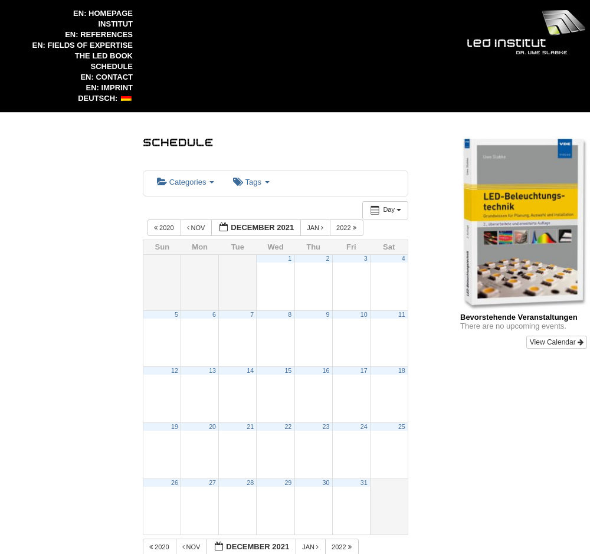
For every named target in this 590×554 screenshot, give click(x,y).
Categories (185, 182)
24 (364, 426)
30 (326, 482)
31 (364, 482)
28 (250, 482)
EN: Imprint (109, 87)
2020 (165, 227)
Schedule (111, 66)
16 (326, 370)
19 (174, 426)
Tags (251, 182)
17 (364, 370)
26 (174, 482)
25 (401, 426)
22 (287, 426)
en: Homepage (103, 13)
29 (287, 482)
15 (287, 370)
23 (326, 426)
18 (401, 370)
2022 (347, 227)
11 (401, 314)
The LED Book (104, 55)
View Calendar (557, 342)
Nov (197, 227)
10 (364, 314)
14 (250, 370)
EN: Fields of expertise (82, 45)
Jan (316, 227)
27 (212, 482)
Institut (116, 23)
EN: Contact (106, 77)
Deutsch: (105, 98)
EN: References (99, 34)
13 (212, 370)
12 (174, 370)
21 (250, 426)
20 (212, 426)
